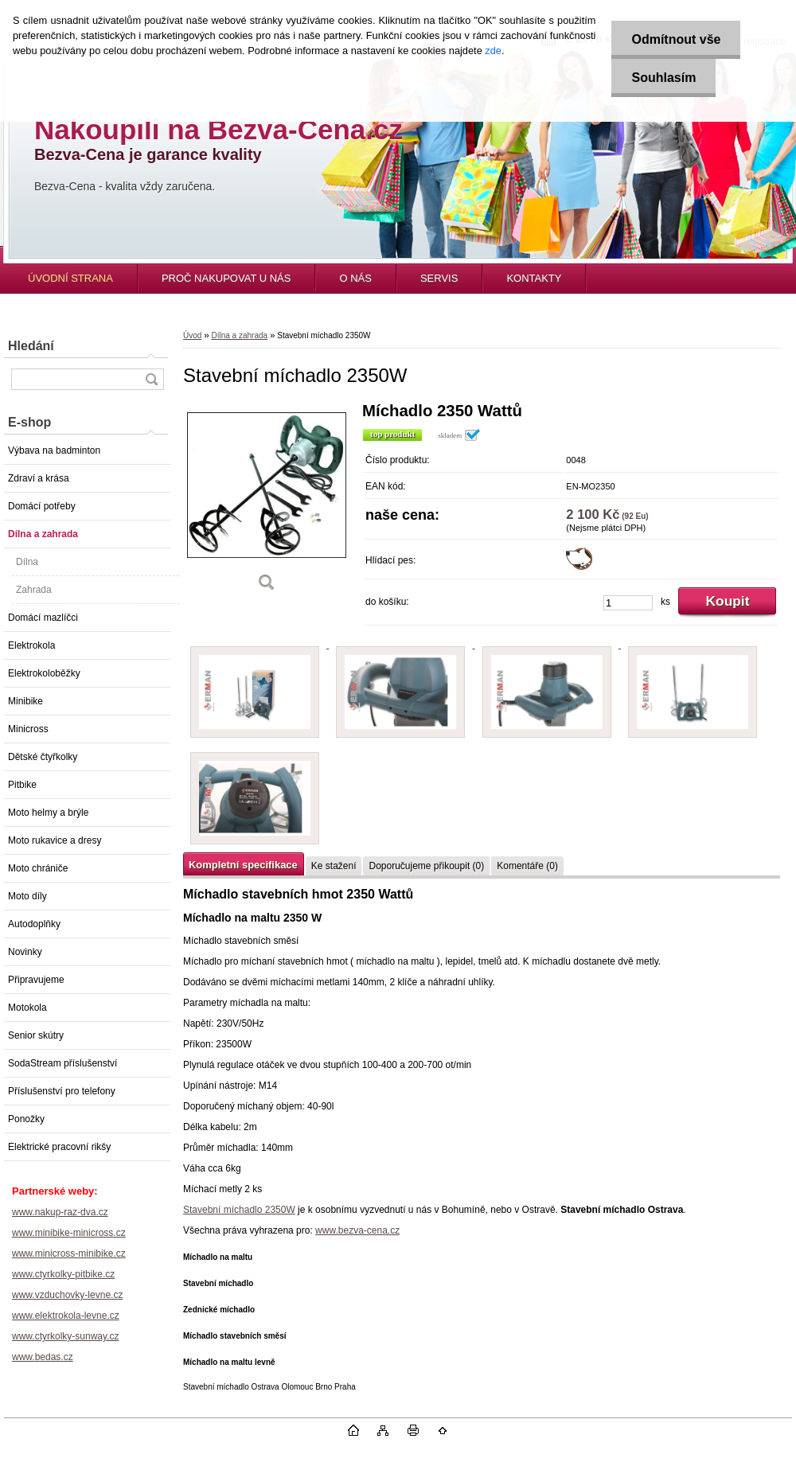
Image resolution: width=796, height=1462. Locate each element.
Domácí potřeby (42, 506)
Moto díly (27, 896)
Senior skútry (36, 1035)
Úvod (192, 335)
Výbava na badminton (54, 450)
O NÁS (355, 278)
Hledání (31, 346)
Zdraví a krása (38, 478)
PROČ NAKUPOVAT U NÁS (226, 278)
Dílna (27, 561)
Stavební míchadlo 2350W (239, 1209)
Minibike (25, 701)
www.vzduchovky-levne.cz (67, 1294)
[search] (151, 379)
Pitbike (22, 784)
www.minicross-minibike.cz (69, 1253)
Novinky (25, 951)
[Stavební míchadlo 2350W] (266, 502)
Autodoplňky (34, 924)
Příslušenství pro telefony (61, 1091)
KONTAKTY (533, 278)
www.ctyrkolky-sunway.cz (65, 1336)
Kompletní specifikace (243, 865)
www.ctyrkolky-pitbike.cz (63, 1274)
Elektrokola (31, 645)
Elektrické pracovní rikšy (59, 1146)
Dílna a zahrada (43, 534)
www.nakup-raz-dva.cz (60, 1212)
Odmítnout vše (675, 39)
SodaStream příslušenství (62, 1063)
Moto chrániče (38, 868)
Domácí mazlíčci (43, 617)
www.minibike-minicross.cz (69, 1232)
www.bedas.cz (42, 1357)
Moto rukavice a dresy (54, 840)
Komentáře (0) (527, 865)
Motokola (27, 1007)
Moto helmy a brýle (48, 812)
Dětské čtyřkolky (42, 756)
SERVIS (439, 278)
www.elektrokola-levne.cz (65, 1315)
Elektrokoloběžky (44, 673)
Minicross (28, 729)
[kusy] (628, 602)
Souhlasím (663, 77)
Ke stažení (334, 865)
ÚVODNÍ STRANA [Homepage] (70, 278)
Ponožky (26, 1119)
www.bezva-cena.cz (357, 1230)
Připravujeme (36, 979)
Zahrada (34, 589)
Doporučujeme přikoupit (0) (426, 865)
